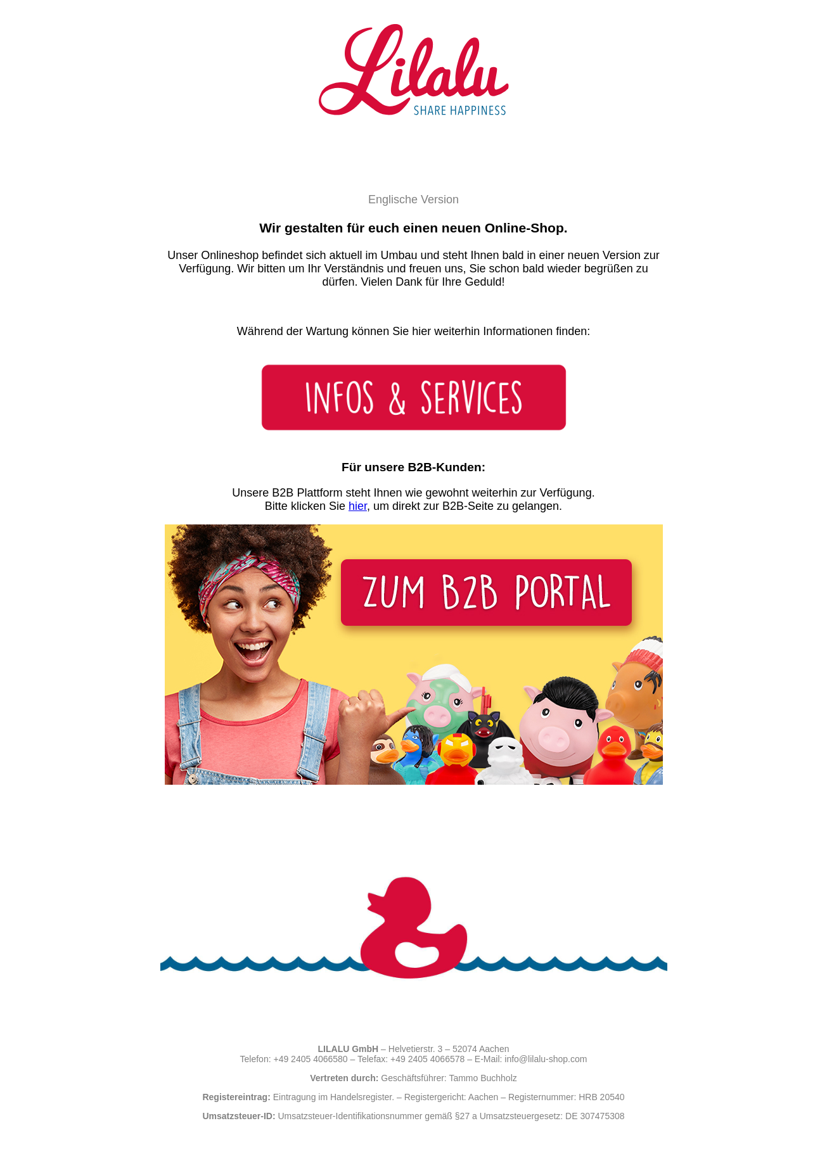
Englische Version (413, 199)
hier (358, 506)
